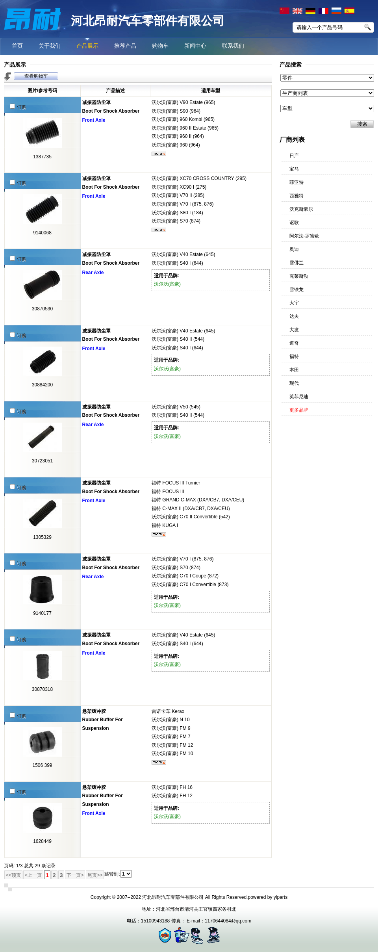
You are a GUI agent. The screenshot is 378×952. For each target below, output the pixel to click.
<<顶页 (13, 875)
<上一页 (33, 875)
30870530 (42, 309)
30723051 (42, 461)
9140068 (42, 233)
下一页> (75, 875)
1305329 (42, 537)
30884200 (42, 385)
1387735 (42, 157)
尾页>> (94, 875)
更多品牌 (298, 410)
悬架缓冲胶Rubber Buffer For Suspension (102, 720)
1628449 (42, 841)
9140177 (42, 613)
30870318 (42, 689)
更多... (159, 154)
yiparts (280, 897)
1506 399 (42, 765)
